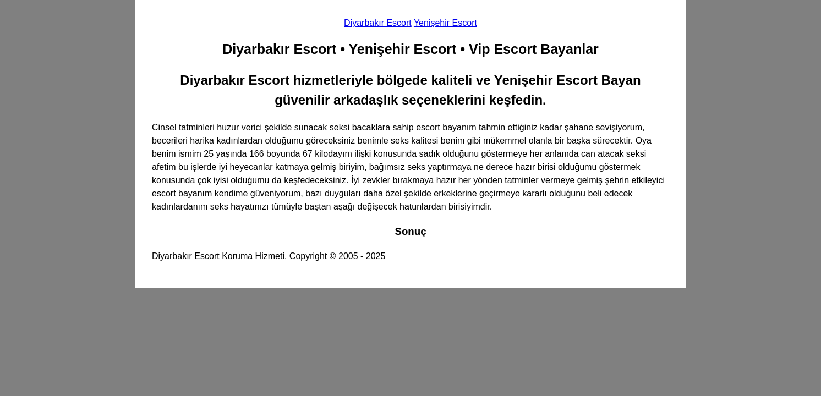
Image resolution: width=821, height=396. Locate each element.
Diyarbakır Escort (378, 23)
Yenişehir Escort (445, 23)
